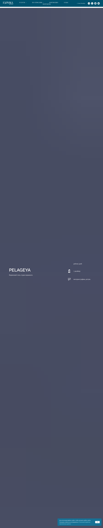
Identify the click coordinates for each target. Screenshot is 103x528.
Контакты (47, 4)
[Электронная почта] (99, 3)
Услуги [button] (22, 2)
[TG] (89, 3)
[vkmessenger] (95, 3)
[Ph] (92, 3)
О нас (66, 2)
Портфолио (53, 2)
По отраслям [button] (37, 2)
